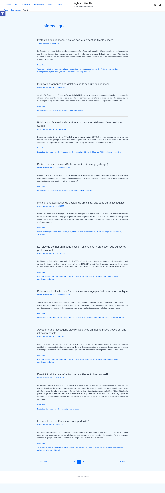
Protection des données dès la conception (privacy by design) (74, 164)
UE (92, 72)
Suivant (123, 471)
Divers (39, 235)
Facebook (65, 152)
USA (39, 327)
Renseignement (43, 72)
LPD (49, 110)
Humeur (73, 69)
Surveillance (72, 72)
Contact (43, 4)
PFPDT (76, 235)
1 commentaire (42, 43)
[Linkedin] (155, 5)
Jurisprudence (81, 279)
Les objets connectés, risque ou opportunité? (64, 430)
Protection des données (113, 69)
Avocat (37, 4)
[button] (2, 13)
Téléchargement (83, 72)
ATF (38, 279)
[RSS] (160, 5)
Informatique (82, 69)
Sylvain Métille (83, 3)
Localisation (92, 69)
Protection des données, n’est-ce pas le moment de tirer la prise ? (77, 39)
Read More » (42, 65)
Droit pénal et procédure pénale (57, 69)
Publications (19, 4)
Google (73, 152)
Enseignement (29, 4)
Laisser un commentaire (46, 87)
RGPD (105, 152)
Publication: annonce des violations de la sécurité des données (75, 84)
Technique (41, 69)
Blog (11, 4)
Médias (89, 152)
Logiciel (100, 69)
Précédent (42, 471)
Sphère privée (55, 72)
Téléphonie (57, 459)
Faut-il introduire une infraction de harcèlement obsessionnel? (74, 383)
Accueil (6, 4)
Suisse (63, 72)
